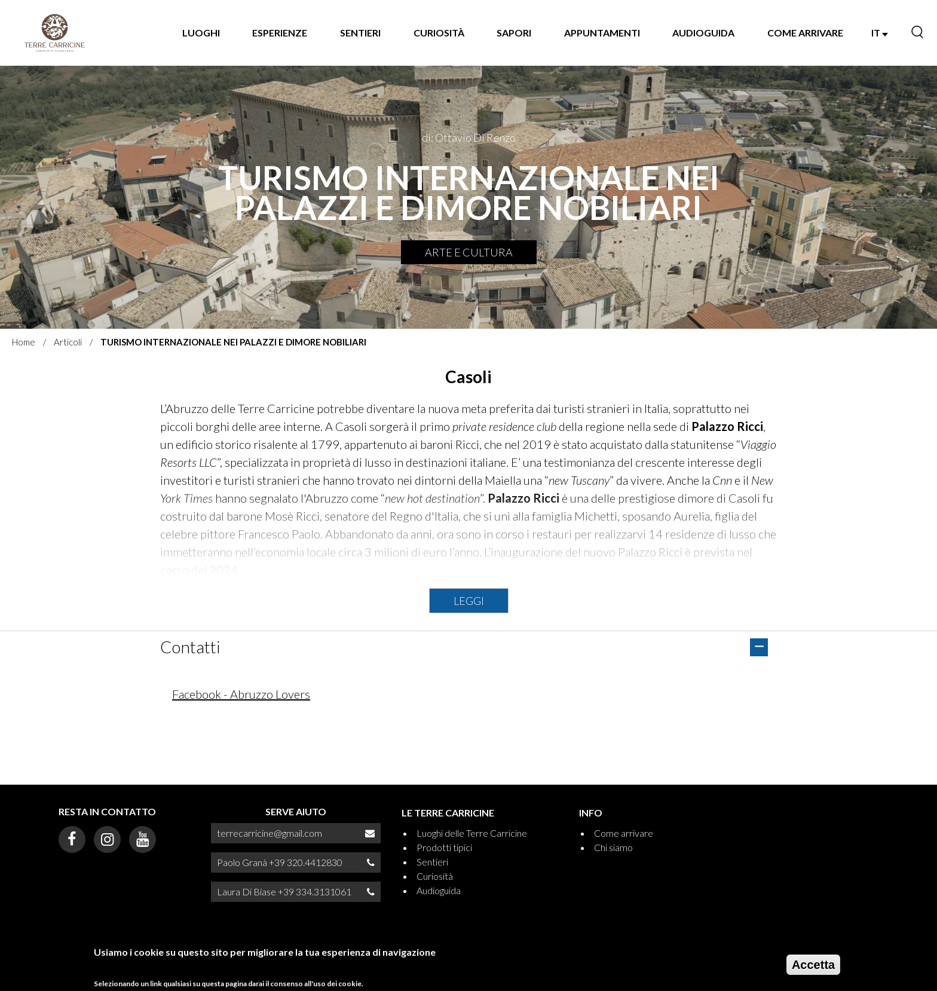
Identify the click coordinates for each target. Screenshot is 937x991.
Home (23, 342)
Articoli (68, 342)
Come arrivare (805, 32)
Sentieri (360, 32)
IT (879, 32)
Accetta (813, 968)
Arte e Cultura (469, 252)
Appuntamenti (602, 32)
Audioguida (703, 32)
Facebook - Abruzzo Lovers (241, 694)
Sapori (514, 32)
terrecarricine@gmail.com (269, 833)
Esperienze (279, 32)
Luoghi (201, 32)
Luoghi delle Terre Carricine (472, 833)
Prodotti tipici (444, 847)
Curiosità (439, 32)
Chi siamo (613, 847)
